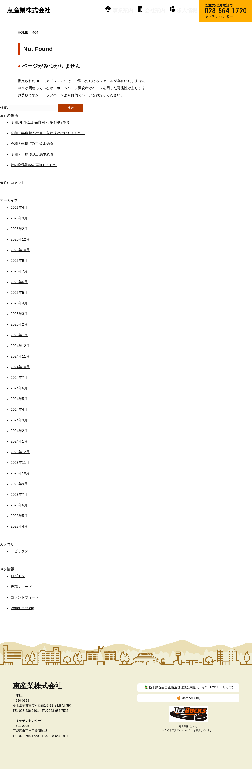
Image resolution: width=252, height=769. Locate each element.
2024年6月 (19, 388)
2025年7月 (19, 271)
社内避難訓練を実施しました (34, 165)
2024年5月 (19, 399)
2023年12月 (20, 452)
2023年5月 (19, 516)
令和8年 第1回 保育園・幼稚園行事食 (40, 122)
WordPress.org (22, 608)
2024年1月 (19, 441)
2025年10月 (20, 250)
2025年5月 (19, 293)
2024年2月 (19, 431)
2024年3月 (19, 420)
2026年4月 (19, 207)
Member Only (190, 698)
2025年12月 (20, 239)
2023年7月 (19, 495)
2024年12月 (20, 346)
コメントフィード (25, 597)
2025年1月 (19, 335)
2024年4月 (19, 409)
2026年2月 (19, 229)
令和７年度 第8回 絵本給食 (32, 154)
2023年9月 (19, 484)
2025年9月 (19, 261)
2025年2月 (19, 324)
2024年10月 (20, 367)
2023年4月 (19, 526)
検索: (4, 108)
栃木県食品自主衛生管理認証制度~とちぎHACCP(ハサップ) (191, 687)
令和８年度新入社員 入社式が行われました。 (48, 133)
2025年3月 (19, 314)
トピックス (19, 551)
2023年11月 (20, 463)
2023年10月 (20, 473)
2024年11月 (20, 356)
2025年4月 (19, 303)
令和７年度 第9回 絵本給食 (32, 144)
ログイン (18, 576)
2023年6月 (19, 505)
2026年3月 (19, 218)
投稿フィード (21, 587)
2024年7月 (19, 378)
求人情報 (187, 10)
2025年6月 (19, 282)
